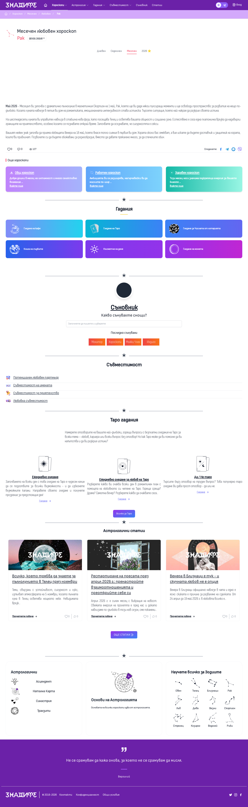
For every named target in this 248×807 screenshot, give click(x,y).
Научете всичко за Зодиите (196, 672)
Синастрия (31, 701)
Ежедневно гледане (45, 477)
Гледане (45, 500)
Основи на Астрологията (114, 700)
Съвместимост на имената (32, 385)
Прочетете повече (24, 616)
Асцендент (31, 681)
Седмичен (116, 51)
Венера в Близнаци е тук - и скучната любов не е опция (194, 579)
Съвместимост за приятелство (36, 393)
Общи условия (111, 794)
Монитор (97, 342)
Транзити (30, 711)
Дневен (101, 51)
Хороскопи (115, 342)
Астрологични (24, 672)
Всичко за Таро (124, 513)
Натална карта (33, 691)
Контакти (65, 794)
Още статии (124, 635)
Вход (237, 5)
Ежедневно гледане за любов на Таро (124, 480)
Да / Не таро (203, 477)
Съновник (124, 307)
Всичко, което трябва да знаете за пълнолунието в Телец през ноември (44, 579)
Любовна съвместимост (30, 401)
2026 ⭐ (146, 51)
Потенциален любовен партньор (36, 377)
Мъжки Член (133, 342)
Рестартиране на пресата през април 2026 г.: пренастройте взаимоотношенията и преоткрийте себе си (120, 584)
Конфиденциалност (87, 794)
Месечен (132, 51)
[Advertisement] (124, 78)
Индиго (151, 342)
